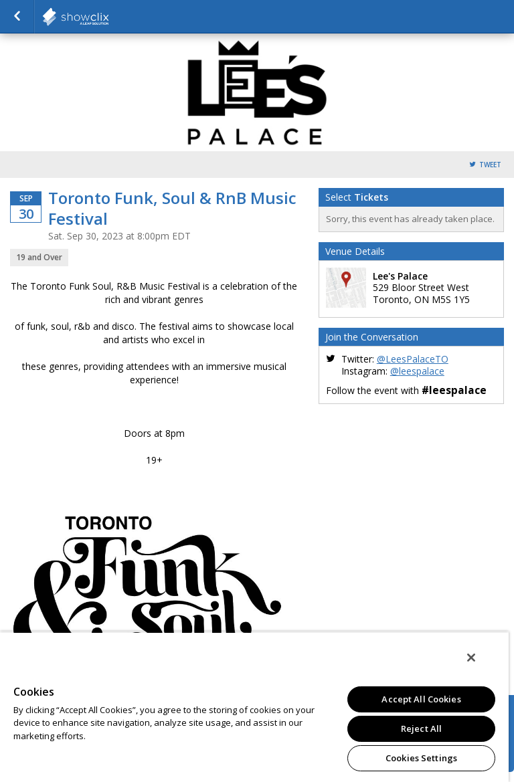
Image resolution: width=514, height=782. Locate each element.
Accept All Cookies (420, 699)
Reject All (421, 728)
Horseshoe (108, 17)
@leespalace (417, 371)
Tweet (490, 165)
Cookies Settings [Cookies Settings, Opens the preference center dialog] (421, 758)
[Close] (471, 657)
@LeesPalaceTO (412, 359)
